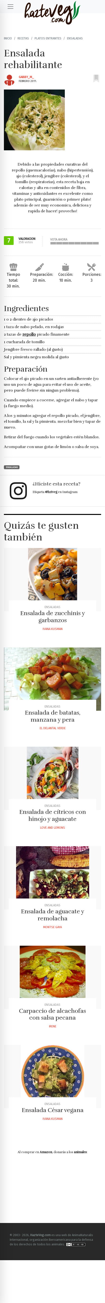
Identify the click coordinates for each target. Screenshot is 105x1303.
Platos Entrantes (48, 38)
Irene (52, 1026)
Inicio (8, 38)
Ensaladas (75, 38)
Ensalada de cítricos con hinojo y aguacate (52, 815)
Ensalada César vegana (53, 1110)
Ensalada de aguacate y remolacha (52, 915)
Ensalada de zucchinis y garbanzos (52, 617)
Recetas (23, 38)
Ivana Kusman (53, 629)
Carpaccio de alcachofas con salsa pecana (52, 1014)
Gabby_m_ (26, 77)
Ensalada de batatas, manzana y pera (52, 716)
